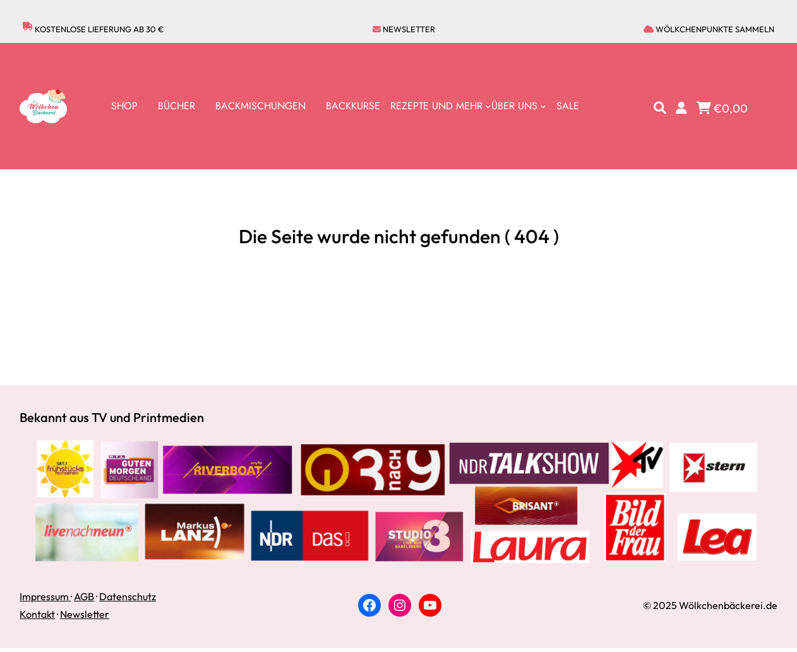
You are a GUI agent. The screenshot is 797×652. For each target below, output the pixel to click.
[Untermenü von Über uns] (518, 106)
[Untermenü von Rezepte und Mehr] (440, 106)
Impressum (45, 596)
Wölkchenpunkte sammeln (709, 29)
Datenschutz (127, 596)
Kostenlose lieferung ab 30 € (93, 29)
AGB (84, 596)
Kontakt (37, 614)
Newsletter (404, 29)
